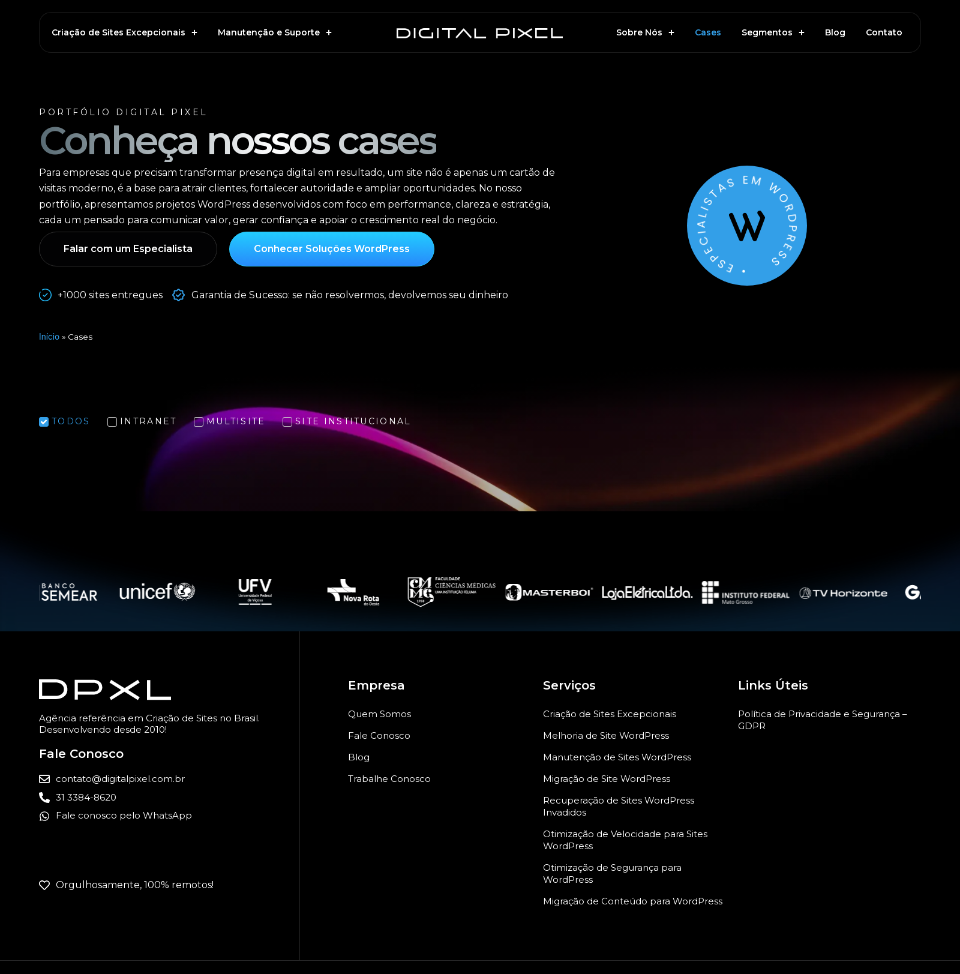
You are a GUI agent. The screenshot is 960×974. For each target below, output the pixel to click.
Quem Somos (379, 714)
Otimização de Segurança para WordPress (612, 873)
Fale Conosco (379, 735)
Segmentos (773, 32)
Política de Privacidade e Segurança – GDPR (822, 720)
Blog (835, 32)
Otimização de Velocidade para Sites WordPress (625, 840)
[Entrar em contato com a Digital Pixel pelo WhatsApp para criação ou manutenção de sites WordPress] (169, 815)
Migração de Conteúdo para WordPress (632, 901)
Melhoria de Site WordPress (606, 735)
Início (49, 336)
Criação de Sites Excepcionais (124, 32)
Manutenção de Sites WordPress (617, 757)
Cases (708, 32)
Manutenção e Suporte (275, 32)
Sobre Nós (645, 32)
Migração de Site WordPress (606, 778)
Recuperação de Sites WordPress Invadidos (618, 806)
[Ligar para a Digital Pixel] (169, 797)
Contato (884, 32)
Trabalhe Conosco (389, 778)
